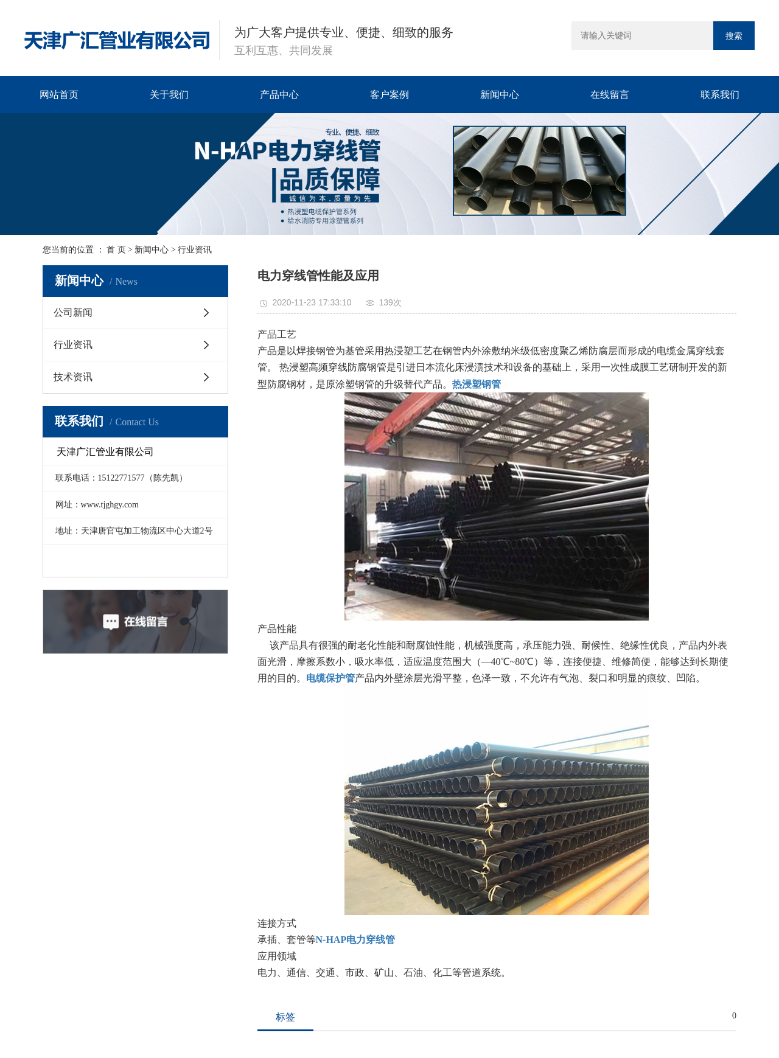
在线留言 (609, 94)
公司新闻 (73, 312)
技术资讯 (73, 377)
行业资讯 (195, 249)
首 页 (116, 249)
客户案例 (389, 94)
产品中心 (279, 94)
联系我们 (719, 94)
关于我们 (169, 94)
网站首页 (59, 94)
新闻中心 (499, 94)
